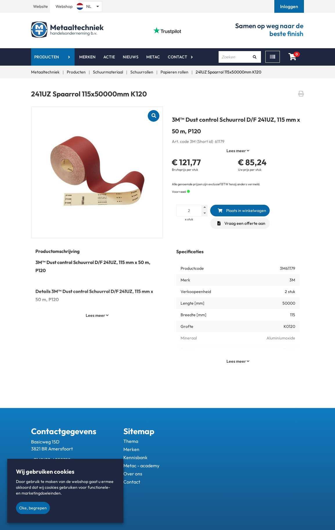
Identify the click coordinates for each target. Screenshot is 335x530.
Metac (153, 57)
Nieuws (130, 57)
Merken (87, 57)
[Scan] (272, 57)
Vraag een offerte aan (241, 223)
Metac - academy (141, 465)
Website (40, 6)
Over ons (132, 474)
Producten (46, 57)
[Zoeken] (254, 57)
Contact (177, 57)
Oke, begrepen (33, 508)
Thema (130, 441)
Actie (109, 57)
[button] (289, 6)
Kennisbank (135, 457)
